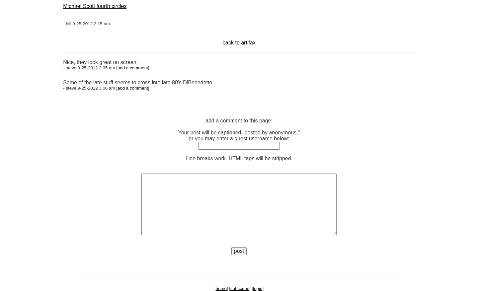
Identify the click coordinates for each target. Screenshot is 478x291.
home (221, 288)
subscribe (239, 288)
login (257, 288)
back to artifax (239, 42)
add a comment (133, 67)
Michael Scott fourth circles (94, 6)
